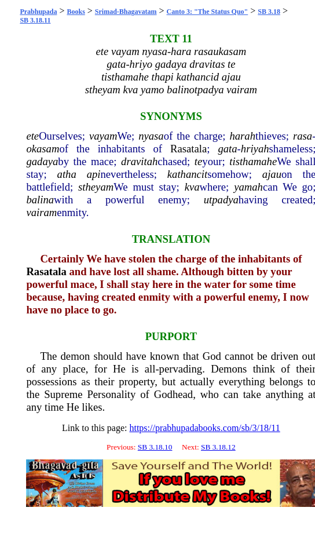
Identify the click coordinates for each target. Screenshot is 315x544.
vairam (41, 212)
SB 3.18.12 (218, 447)
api (94, 174)
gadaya (42, 161)
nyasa (151, 136)
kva (192, 187)
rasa (302, 136)
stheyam (95, 187)
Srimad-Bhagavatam (126, 12)
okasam (42, 149)
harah (242, 136)
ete (32, 136)
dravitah (139, 161)
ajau (271, 174)
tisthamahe (253, 161)
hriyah (255, 149)
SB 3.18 (269, 12)
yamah (248, 187)
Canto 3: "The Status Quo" (207, 12)
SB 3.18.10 (155, 447)
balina (40, 199)
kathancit (187, 174)
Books (76, 12)
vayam (103, 136)
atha (66, 174)
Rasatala (188, 149)
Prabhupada (38, 12)
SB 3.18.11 (35, 20)
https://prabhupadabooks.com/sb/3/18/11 (204, 428)
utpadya (221, 199)
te (198, 161)
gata (227, 149)
